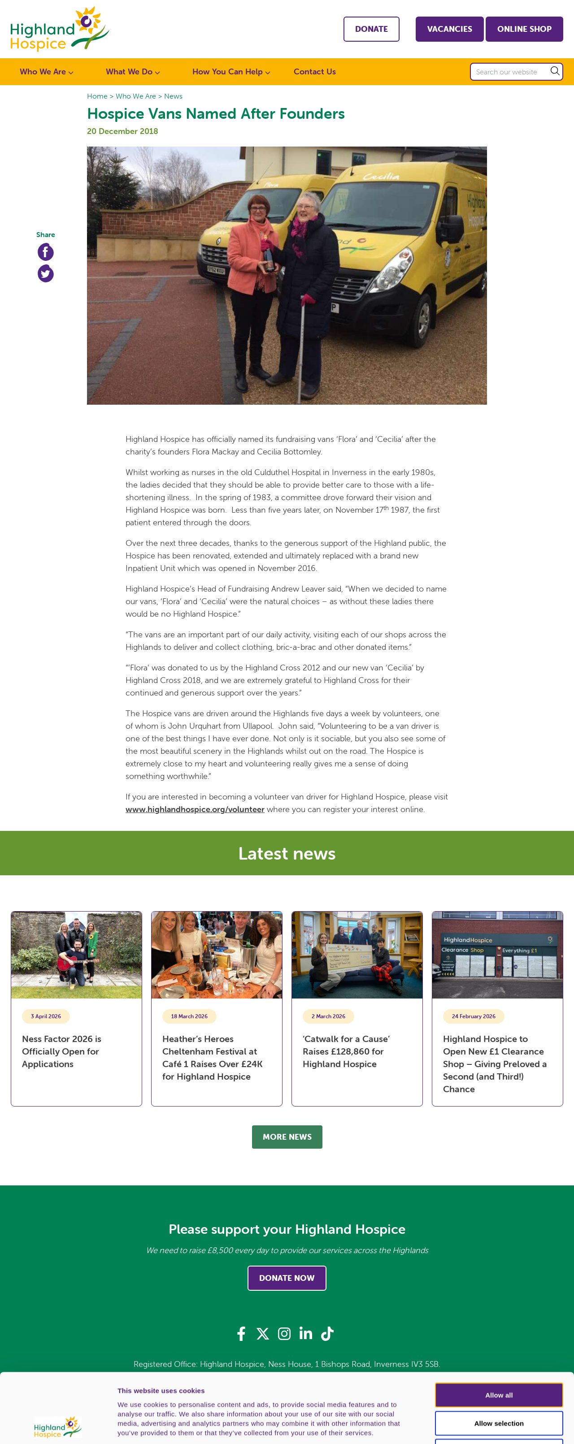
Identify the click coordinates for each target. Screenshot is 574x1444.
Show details (470, 1427)
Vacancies (449, 29)
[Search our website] (516, 72)
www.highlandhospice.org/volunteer (195, 809)
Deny (499, 1386)
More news (287, 1137)
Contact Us (315, 71)
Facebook (46, 252)
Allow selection (499, 1358)
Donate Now (287, 1278)
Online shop (524, 29)
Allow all (499, 1330)
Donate (371, 29)
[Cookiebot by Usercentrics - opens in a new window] (58, 1426)
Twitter (46, 273)
